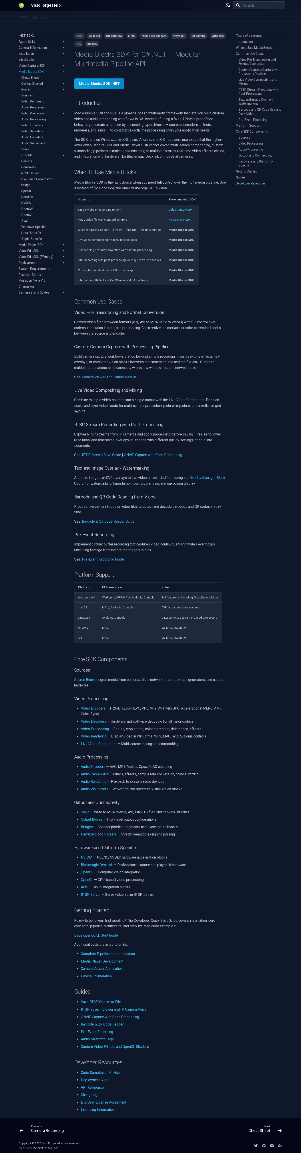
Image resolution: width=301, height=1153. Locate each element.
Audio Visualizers (94, 789)
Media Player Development (102, 961)
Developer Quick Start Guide (96, 935)
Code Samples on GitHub (100, 1073)
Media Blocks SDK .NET (99, 83)
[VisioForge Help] (21, 5)
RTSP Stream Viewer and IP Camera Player (114, 1009)
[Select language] (227, 5)
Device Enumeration (96, 976)
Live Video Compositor (186, 400)
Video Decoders (93, 721)
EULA (194, 16)
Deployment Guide (95, 1080)
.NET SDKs (39, 16)
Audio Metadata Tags (97, 1039)
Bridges (87, 827)
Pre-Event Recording (97, 1032)
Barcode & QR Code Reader (102, 1024)
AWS (84, 887)
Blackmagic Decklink (97, 865)
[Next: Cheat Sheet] (263, 1130)
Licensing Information (98, 1110)
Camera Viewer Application (102, 969)
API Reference (92, 1087)
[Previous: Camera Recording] (43, 1130)
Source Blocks (85, 680)
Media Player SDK (180, 219)
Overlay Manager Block (207, 478)
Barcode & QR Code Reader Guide (108, 521)
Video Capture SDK (181, 209)
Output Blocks (92, 819)
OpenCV (87, 872)
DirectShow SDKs (173, 16)
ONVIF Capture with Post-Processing (153, 455)
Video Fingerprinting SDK (69, 16)
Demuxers (89, 834)
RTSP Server (91, 894)
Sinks (85, 812)
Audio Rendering (93, 781)
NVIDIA (86, 857)
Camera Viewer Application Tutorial (109, 377)
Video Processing (95, 729)
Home (23, 16)
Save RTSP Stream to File (101, 1002)
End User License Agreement (103, 1102)
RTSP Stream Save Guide (101, 455)
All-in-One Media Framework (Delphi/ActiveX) (124, 16)
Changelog (89, 1095)
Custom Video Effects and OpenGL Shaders (115, 1047)
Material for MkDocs (45, 1148)
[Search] (259, 5)
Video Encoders (93, 708)
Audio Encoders (93, 767)
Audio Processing (95, 774)
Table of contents (249, 35)
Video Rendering (94, 736)
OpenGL (87, 880)
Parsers (110, 834)
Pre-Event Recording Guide (103, 559)
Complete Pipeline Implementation (108, 954)
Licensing (210, 16)
